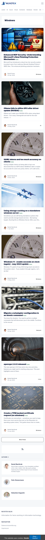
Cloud (16, 9)
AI (7, 9)
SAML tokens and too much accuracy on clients (22, 160)
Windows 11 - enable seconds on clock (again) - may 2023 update (22, 263)
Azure (11, 9)
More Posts (22, 439)
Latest (3, 9)
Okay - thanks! (35, 537)
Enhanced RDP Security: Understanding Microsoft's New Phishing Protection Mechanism (22, 57)
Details (26, 538)
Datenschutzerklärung (9, 525)
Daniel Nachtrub (12, 124)
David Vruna (11, 73)
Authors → (5, 457)
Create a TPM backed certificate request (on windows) (19, 414)
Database (29, 9)
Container (22, 9)
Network (38, 330)
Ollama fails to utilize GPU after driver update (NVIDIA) (21, 109)
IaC (40, 9)
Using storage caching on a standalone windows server (22, 212)
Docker (36, 9)
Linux (39, 379)
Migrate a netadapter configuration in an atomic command (21, 314)
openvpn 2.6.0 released (15, 364)
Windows (38, 74)
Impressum (5, 528)
